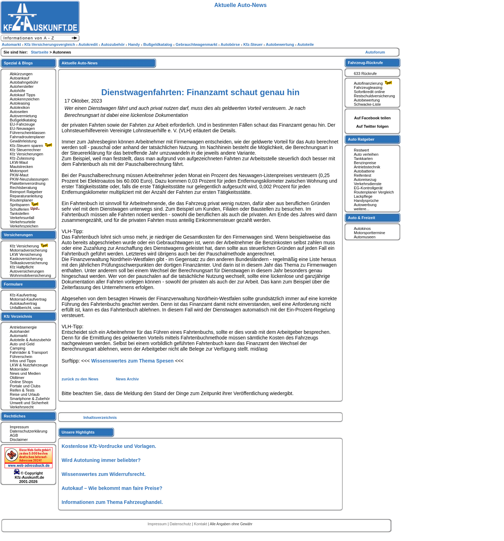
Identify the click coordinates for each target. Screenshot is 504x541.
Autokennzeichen (24, 99)
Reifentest (362, 175)
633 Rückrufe (365, 73)
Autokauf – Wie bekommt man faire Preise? (112, 488)
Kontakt (201, 524)
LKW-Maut (19, 162)
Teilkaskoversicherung (29, 263)
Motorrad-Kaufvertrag (28, 299)
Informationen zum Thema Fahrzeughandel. (112, 502)
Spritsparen (25, 205)
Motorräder (19, 369)
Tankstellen (19, 213)
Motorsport (19, 171)
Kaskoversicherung (26, 259)
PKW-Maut (19, 175)
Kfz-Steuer (253, 44)
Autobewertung (367, 100)
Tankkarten (363, 158)
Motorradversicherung (28, 250)
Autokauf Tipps (22, 95)
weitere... (362, 209)
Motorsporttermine (369, 233)
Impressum (19, 427)
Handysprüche (366, 200)
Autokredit (88, 44)
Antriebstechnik (367, 167)
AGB (14, 435)
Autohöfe (17, 91)
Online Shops (21, 382)
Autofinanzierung (374, 83)
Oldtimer (17, 377)
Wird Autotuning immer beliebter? (101, 460)
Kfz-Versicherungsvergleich (50, 44)
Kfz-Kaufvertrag (23, 295)
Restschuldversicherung (374, 96)
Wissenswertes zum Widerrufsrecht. (104, 474)
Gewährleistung (23, 141)
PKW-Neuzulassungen (29, 179)
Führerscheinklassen (28, 133)
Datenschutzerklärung (28, 431)
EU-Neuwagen (22, 128)
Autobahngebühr (24, 82)
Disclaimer (19, 439)
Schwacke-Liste (367, 104)
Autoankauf (19, 78)
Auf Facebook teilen (372, 118)
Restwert (361, 150)
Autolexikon (20, 107)
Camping (17, 348)
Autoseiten (19, 112)
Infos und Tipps (23, 361)
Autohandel (19, 331)
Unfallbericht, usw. (25, 307)
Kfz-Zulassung (22, 158)
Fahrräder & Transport (29, 352)
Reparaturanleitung (26, 196)
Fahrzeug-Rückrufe (365, 63)
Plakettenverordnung (28, 183)
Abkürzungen (21, 74)
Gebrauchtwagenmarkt (197, 44)
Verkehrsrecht (22, 407)
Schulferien (25, 209)
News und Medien (25, 373)
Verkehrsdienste (368, 184)
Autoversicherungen (27, 271)
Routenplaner (21, 200)
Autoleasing (20, 103)
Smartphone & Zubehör (30, 398)
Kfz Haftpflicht (22, 267)
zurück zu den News (80, 379)
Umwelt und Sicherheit (29, 403)
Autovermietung (23, 116)
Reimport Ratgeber (26, 192)
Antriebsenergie (23, 327)
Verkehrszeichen (24, 226)
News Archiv (127, 379)
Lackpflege (363, 196)
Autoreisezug (365, 179)
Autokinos (362, 228)
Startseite (40, 52)
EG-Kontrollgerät (368, 188)
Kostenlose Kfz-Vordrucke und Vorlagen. (109, 446)
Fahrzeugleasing (368, 87)
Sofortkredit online (369, 92)
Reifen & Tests (22, 390)
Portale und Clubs (25, 386)
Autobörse (230, 44)
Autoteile (306, 44)
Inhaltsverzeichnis (100, 417)
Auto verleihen (366, 154)
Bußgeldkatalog (23, 120)
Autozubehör (113, 44)
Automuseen (365, 237)
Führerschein (21, 356)
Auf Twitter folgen (372, 126)
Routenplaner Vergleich (374, 192)
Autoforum (375, 52)
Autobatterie (364, 171)
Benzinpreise (365, 163)
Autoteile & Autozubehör (30, 340)
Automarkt (18, 335)
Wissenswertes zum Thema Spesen (132, 361)
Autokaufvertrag (23, 303)
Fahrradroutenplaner (27, 137)
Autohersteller (22, 86)
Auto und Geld (22, 344)
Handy (134, 44)
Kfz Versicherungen (26, 154)
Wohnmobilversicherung (30, 275)
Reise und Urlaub (25, 394)
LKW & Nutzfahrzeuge (29, 365)
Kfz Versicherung (30, 246)
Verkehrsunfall (22, 218)
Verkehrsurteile (22, 222)
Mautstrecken (21, 166)
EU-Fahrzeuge (22, 124)
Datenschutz (181, 524)
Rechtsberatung (23, 187)
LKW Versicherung (26, 254)
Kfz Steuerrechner (25, 150)
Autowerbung (365, 205)
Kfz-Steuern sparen (32, 145)
